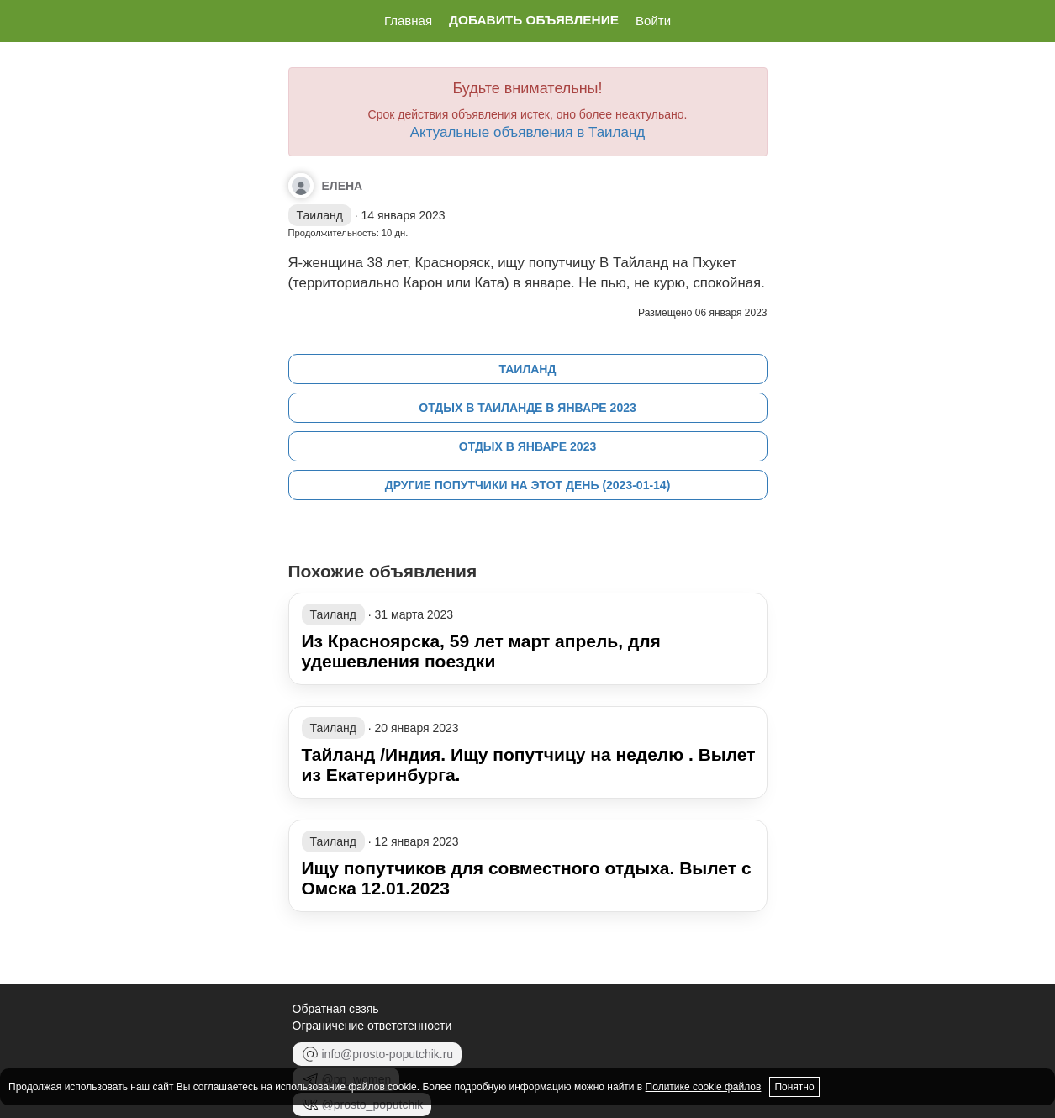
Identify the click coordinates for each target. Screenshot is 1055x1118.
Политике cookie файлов (704, 1087)
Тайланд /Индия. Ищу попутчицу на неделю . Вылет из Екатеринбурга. (529, 764)
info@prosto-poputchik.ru (377, 1054)
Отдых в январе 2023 (527, 446)
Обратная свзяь (336, 1008)
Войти (653, 20)
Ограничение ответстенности (372, 1025)
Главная (408, 20)
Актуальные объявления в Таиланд (528, 132)
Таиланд (528, 369)
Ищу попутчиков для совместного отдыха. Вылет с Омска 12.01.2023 (527, 878)
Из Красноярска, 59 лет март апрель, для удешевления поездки (481, 651)
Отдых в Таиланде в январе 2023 (527, 407)
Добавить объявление (534, 20)
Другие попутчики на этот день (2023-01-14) (528, 485)
